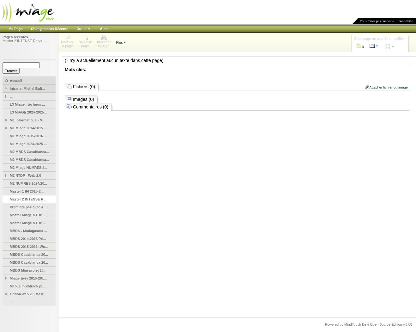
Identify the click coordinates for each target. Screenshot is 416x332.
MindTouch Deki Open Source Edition (373, 324)
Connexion (405, 21)
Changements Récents (50, 29)
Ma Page (16, 29)
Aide (103, 29)
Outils (81, 29)
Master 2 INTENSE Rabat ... (24, 41)
